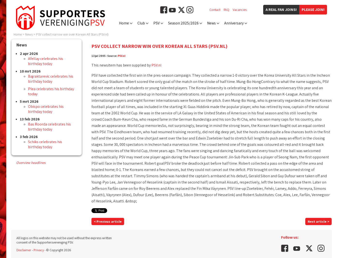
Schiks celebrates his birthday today (45, 144)
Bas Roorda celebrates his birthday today (49, 127)
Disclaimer (23, 250)
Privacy (39, 250)
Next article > (318, 221)
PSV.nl (122, 56)
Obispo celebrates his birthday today (46, 109)
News (211, 23)
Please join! (313, 9)
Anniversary (234, 23)
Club (141, 23)
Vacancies (240, 9)
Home (124, 23)
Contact (214, 9)
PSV (156, 23)
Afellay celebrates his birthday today (45, 61)
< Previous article (108, 221)
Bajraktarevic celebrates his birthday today (50, 79)
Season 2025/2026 (183, 23)
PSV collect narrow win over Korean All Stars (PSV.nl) (72, 34)
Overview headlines (30, 162)
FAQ (226, 9)
